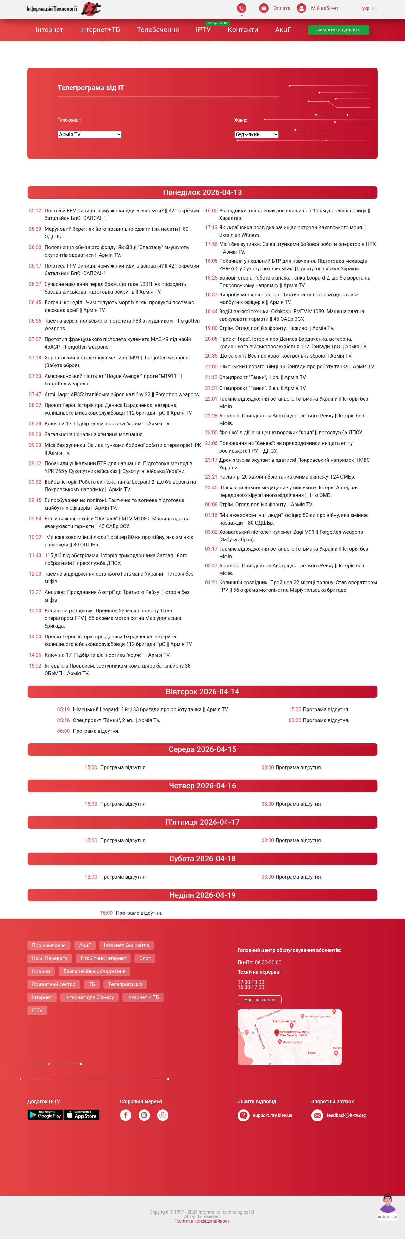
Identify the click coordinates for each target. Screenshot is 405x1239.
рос (374, 8)
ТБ (92, 984)
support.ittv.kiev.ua (272, 1115)
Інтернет (49, 30)
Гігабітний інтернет (103, 958)
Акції (283, 30)
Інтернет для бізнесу (89, 997)
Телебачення (158, 30)
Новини (41, 971)
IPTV (203, 30)
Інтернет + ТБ (143, 997)
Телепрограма (125, 984)
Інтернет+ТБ (100, 30)
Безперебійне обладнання (94, 971)
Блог (144, 958)
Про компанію (49, 945)
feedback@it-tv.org (346, 1115)
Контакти (243, 30)
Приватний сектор (54, 984)
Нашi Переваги (49, 958)
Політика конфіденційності (202, 1220)
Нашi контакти (259, 999)
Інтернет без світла (126, 945)
